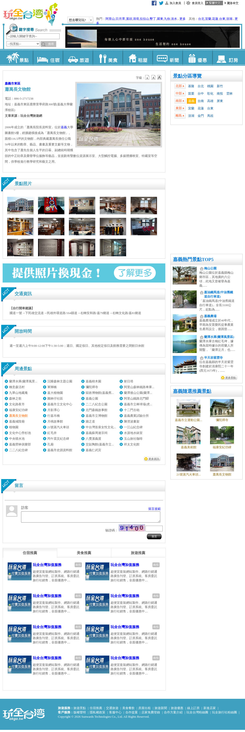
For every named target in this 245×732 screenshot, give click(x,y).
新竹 (220, 86)
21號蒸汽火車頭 (58, 427)
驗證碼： (112, 532)
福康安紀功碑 (18, 410)
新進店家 (209, 710)
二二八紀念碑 (18, 450)
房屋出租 (144, 710)
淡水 (174, 19)
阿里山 (110, 19)
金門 (201, 116)
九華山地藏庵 (18, 393)
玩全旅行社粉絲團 (224, 714)
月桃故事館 (55, 421)
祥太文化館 (131, 444)
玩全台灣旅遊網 (30, 14)
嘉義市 (9, 83)
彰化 (210, 93)
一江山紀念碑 (133, 427)
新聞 (167, 57)
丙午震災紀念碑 (58, 438)
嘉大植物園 (55, 393)
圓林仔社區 (55, 398)
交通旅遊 (112, 710)
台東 (222, 19)
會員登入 (197, 3)
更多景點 (230, 377)
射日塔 (128, 381)
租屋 (137, 57)
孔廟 (50, 444)
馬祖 (210, 116)
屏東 (220, 101)
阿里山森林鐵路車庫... (139, 387)
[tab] (30, 555)
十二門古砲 (131, 410)
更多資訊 (154, 458)
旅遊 (78, 57)
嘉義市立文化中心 (59, 404)
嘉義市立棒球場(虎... (138, 404)
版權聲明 (79, 714)
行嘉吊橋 (53, 415)
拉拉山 (144, 19)
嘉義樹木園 (93, 381)
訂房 (227, 57)
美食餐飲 (128, 710)
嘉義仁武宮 (93, 450)
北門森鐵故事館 (96, 410)
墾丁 (153, 19)
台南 (201, 101)
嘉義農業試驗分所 (136, 415)
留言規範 (154, 509)
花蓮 (215, 19)
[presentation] (30, 555)
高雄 (210, 101)
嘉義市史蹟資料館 (59, 450)
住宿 (48, 57)
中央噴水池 (17, 438)
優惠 (197, 57)
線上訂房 (193, 710)
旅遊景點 (79, 710)
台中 (201, 93)
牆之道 (90, 421)
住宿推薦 (96, 710)
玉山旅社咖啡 (133, 438)
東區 (17, 83)
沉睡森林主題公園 (59, 381)
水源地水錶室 (133, 433)
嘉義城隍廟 (17, 421)
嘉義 (191, 101)
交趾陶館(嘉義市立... (100, 444)
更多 (182, 19)
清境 (136, 19)
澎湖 (229, 19)
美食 (107, 57)
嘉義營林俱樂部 (20, 444)
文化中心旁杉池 (20, 433)
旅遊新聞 (161, 710)
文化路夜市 (17, 404)
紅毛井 (52, 433)
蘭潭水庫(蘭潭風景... (23, 381)
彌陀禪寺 (92, 387)
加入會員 (175, 3)
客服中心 (115, 714)
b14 (159, 77)
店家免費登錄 (150, 714)
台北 (201, 19)
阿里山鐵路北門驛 (136, 398)
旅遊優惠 (177, 710)
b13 (153, 77)
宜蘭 (208, 19)
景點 (18, 57)
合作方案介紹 (173, 714)
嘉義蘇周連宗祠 (96, 433)
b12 (147, 77)
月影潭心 (53, 410)
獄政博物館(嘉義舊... (100, 393)
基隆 (191, 86)
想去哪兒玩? (77, 20)
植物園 (13, 427)
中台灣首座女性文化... (101, 427)
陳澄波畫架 (131, 421)
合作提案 (131, 714)
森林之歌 (15, 398)
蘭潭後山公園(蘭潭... (138, 393)
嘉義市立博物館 (96, 415)
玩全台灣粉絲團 (197, 714)
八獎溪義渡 (93, 438)
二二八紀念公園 (96, 404)
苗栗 (191, 93)
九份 (167, 19)
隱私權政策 (97, 714)
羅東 (160, 19)
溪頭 (129, 19)
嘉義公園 (92, 398)
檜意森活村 (17, 387)
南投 (220, 93)
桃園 (210, 86)
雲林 (229, 93)
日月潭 (120, 19)
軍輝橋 (52, 387)
